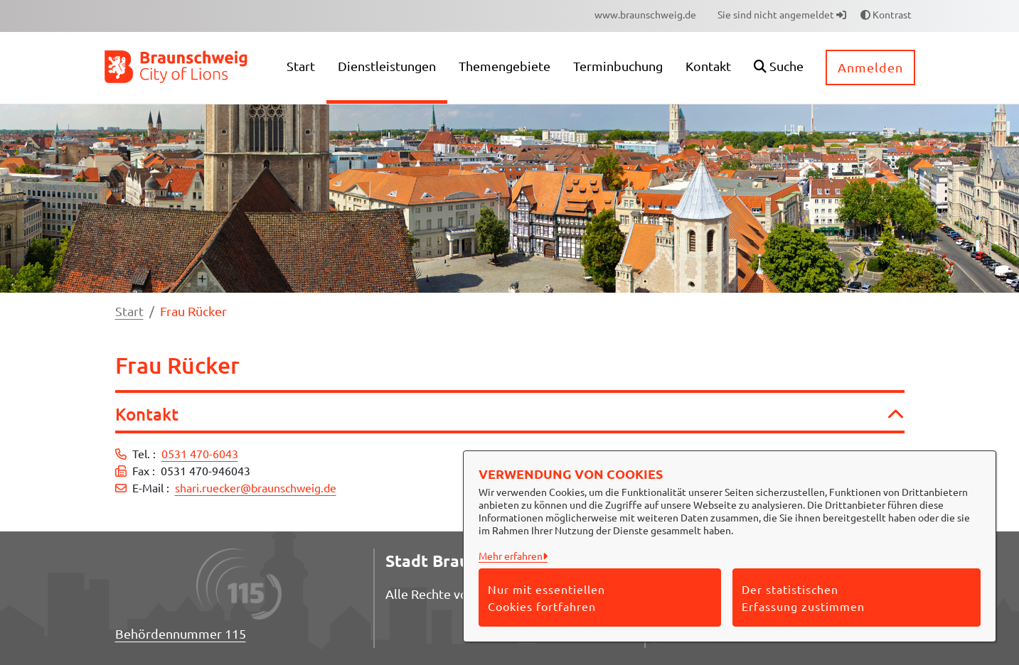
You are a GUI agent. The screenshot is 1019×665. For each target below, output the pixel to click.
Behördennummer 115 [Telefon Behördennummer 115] (180, 633)
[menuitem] (645, 14)
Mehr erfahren (511, 555)
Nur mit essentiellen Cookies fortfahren (546, 597)
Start (129, 310)
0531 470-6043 (199, 453)
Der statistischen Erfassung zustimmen (803, 597)
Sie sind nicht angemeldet (781, 14)
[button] (778, 68)
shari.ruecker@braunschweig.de (255, 487)
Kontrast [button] (886, 14)
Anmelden (870, 67)
